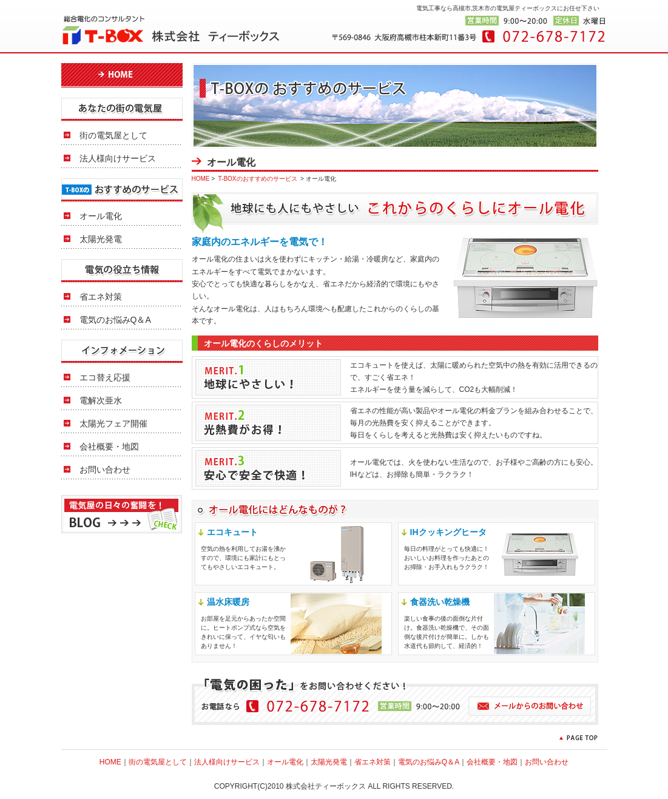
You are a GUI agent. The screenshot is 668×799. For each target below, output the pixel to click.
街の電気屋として (113, 135)
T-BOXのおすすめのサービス (122, 190)
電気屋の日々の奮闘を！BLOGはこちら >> (122, 514)
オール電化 (100, 216)
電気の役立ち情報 (122, 271)
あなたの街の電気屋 (122, 109)
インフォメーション (122, 351)
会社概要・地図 (109, 446)
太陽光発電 (100, 239)
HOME (201, 178)
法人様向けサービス (117, 158)
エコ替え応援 (104, 377)
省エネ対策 (100, 297)
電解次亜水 (100, 400)
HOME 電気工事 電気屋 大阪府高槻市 (122, 75)
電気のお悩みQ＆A (115, 320)
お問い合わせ (104, 469)
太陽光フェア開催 (113, 423)
